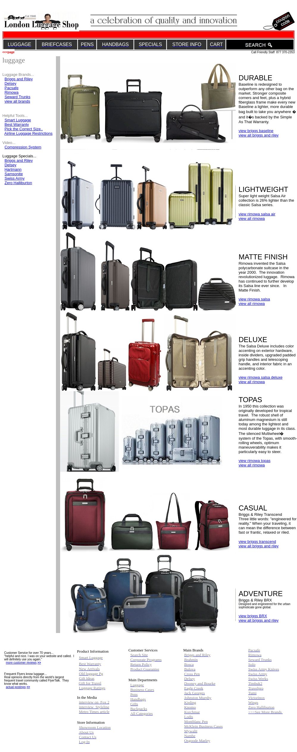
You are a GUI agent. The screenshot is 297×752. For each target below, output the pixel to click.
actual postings (16, 687)
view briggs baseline (256, 131)
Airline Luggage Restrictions (28, 133)
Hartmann (12, 169)
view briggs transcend (257, 541)
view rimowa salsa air (257, 214)
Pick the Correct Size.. (23, 129)
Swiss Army (14, 178)
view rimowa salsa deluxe (260, 377)
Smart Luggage (17, 120)
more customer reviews (21, 662)
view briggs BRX (253, 616)
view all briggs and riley (259, 135)
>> (39, 662)
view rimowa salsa (254, 299)
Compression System (22, 147)
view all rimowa (252, 218)
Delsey (10, 165)
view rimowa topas (255, 460)
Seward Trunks (17, 97)
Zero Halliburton (18, 183)
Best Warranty (16, 124)
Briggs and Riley (18, 79)
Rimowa (11, 92)
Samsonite (13, 174)
